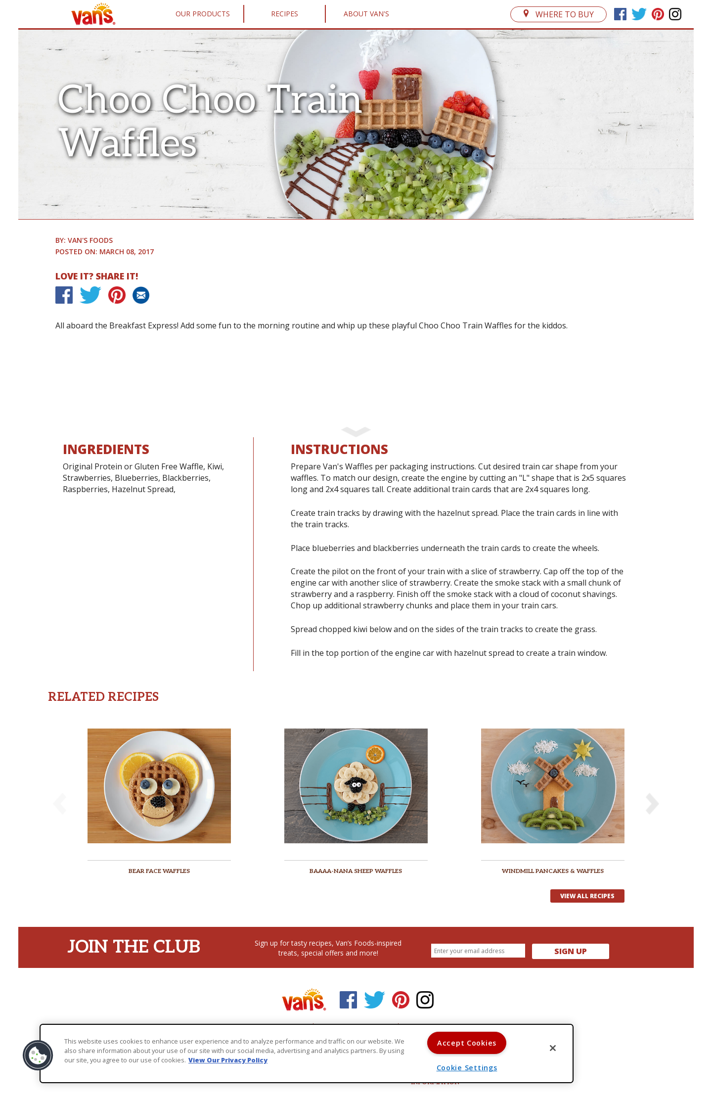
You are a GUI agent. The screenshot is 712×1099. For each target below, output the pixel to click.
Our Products (203, 13)
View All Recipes (587, 896)
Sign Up (570, 951)
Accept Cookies (466, 1043)
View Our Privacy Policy (227, 1060)
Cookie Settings (467, 1067)
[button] (652, 804)
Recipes (284, 13)
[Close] (553, 1048)
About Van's (366, 13)
